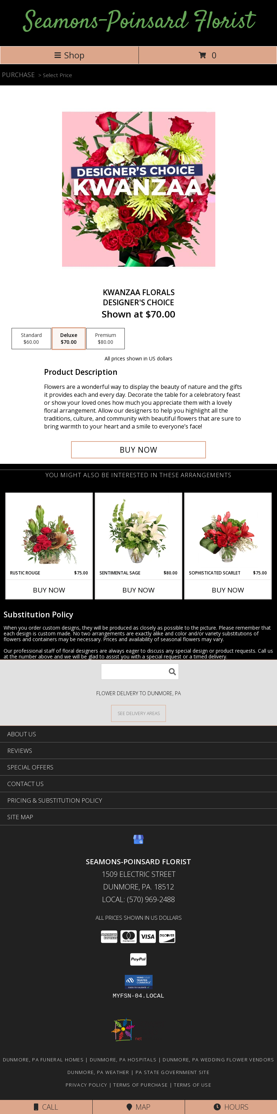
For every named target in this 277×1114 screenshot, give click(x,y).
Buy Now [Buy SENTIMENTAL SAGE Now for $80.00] (138, 590)
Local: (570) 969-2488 (138, 899)
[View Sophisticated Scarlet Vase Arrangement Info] (228, 531)
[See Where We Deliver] (138, 713)
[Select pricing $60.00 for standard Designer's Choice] (31, 338)
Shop (69, 55)
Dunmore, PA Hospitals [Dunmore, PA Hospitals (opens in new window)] (123, 1059)
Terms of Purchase (140, 1085)
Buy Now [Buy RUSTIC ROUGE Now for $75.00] (49, 590)
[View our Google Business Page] (138, 843)
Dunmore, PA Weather (98, 1072)
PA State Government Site (173, 1072)
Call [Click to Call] (46, 1107)
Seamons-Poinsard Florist (139, 22)
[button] (139, 982)
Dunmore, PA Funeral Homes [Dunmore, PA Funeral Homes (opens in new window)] (43, 1059)
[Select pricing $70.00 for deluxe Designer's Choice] (69, 338)
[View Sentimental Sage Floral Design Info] (139, 531)
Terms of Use (192, 1085)
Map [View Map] (138, 1107)
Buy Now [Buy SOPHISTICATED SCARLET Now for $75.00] (228, 590)
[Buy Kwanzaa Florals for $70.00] (138, 449)
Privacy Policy (86, 1085)
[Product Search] (140, 671)
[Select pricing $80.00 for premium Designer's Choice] (105, 338)
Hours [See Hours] (231, 1107)
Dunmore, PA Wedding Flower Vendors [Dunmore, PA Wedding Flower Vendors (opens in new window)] (218, 1059)
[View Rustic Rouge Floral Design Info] (49, 531)
